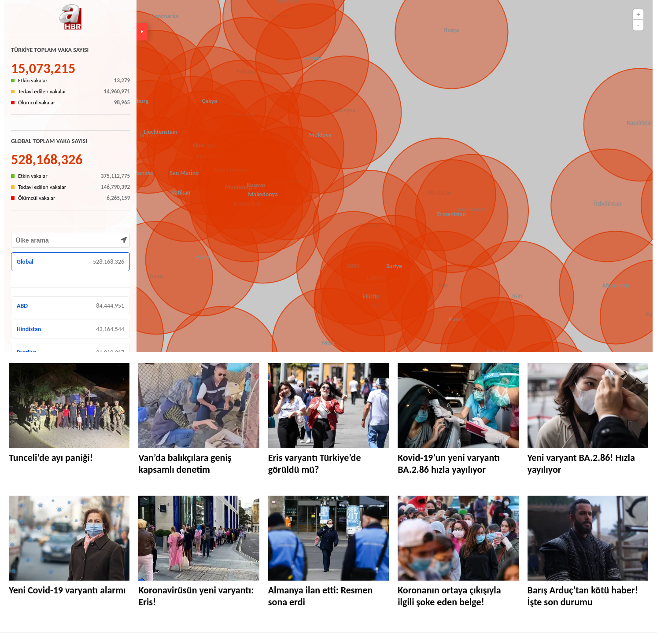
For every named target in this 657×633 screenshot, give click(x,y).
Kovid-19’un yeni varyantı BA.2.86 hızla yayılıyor (449, 463)
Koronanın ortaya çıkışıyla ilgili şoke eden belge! (449, 596)
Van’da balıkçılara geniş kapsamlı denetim (184, 463)
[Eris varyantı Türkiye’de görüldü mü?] (328, 405)
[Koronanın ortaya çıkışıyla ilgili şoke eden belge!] (458, 538)
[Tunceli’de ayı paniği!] (69, 405)
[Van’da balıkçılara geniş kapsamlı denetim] (198, 405)
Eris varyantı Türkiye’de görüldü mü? (314, 463)
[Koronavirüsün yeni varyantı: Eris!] (198, 538)
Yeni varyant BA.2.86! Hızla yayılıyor (581, 463)
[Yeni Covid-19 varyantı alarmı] (69, 538)
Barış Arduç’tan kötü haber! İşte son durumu (583, 596)
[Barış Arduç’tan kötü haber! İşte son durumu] (588, 538)
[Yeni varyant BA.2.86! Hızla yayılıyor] (588, 405)
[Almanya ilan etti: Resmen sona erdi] (328, 538)
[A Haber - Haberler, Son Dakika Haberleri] (70, 17)
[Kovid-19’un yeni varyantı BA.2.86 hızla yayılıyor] (458, 405)
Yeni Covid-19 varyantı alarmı (67, 590)
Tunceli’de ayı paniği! (51, 458)
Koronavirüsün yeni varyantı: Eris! (196, 596)
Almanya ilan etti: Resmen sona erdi (320, 596)
